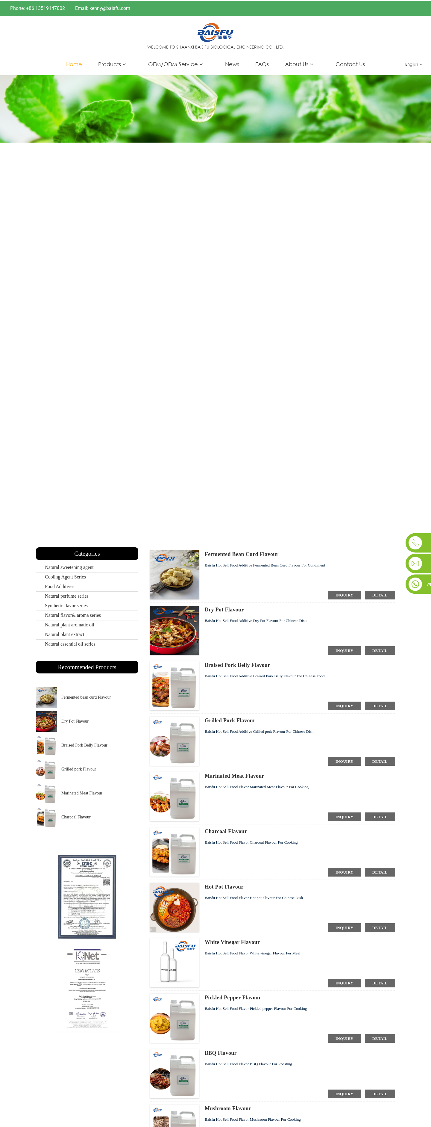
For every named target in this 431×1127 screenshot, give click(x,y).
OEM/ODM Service (173, 63)
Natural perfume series (67, 595)
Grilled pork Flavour (78, 768)
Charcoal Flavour (76, 816)
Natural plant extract (64, 633)
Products (109, 63)
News (232, 63)
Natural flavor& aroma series (73, 614)
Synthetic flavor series (66, 605)
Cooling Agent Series (65, 576)
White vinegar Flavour (232, 942)
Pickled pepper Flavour (233, 997)
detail (380, 594)
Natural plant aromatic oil (69, 624)
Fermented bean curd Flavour (86, 696)
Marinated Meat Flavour (81, 792)
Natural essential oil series (70, 643)
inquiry (344, 594)
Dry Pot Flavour (75, 720)
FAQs (262, 63)
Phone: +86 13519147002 (37, 7)
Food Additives (59, 585)
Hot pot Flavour (224, 886)
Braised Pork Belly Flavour (84, 744)
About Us (296, 63)
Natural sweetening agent (69, 566)
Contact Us (350, 63)
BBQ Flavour (221, 1052)
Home (74, 63)
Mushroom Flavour (228, 1108)
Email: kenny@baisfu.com (102, 7)
